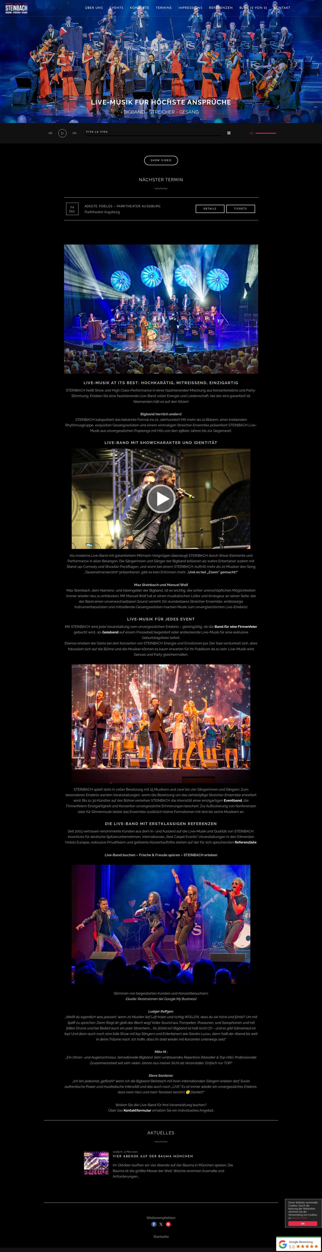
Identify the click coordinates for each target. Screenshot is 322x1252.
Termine (164, 8)
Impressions (190, 8)
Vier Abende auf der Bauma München (153, 1156)
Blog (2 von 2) (253, 8)
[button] (153, 1224)
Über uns (94, 8)
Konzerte (139, 8)
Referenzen (221, 8)
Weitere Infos (299, 1218)
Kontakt (282, 8)
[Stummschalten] (251, 133)
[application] (161, 133)
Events (116, 8)
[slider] (153, 135)
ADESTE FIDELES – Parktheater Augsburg (124, 206)
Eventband (233, 801)
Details (210, 209)
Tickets (240, 209)
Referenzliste (245, 842)
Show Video (161, 160)
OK (303, 1223)
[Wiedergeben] (63, 133)
